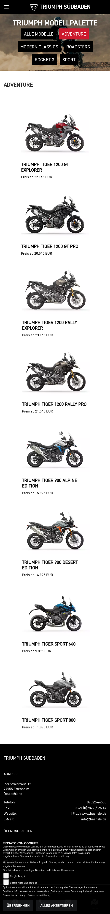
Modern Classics (39, 47)
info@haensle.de (93, 819)
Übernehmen (18, 905)
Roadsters (78, 47)
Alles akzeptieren (56, 905)
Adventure (74, 34)
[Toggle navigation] (7, 6)
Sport (68, 59)
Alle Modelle (39, 34)
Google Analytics (18, 876)
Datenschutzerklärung (57, 856)
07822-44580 (96, 802)
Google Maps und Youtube (23, 882)
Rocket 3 (44, 59)
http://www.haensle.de (88, 813)
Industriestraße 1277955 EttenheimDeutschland (17, 789)
